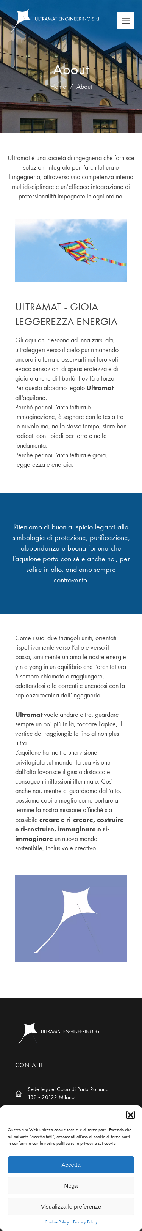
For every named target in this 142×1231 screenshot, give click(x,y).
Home (58, 86)
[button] (130, 1115)
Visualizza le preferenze (71, 1206)
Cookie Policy (57, 1222)
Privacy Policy (85, 1222)
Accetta (70, 1165)
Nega (71, 1185)
